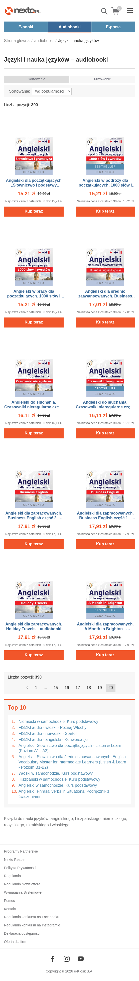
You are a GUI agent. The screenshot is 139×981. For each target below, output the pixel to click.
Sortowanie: (19, 91)
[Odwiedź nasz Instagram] (67, 959)
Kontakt (10, 909)
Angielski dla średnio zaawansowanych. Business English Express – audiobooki (105, 296)
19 (99, 688)
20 (110, 688)
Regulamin (12, 876)
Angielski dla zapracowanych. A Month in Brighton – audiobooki (105, 629)
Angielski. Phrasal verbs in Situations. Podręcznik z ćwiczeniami (64, 794)
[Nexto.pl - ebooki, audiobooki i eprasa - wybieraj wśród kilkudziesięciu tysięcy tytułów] (23, 10)
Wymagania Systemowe (23, 892)
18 (88, 688)
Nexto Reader (15, 860)
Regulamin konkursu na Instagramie (32, 925)
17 (78, 688)
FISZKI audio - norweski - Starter (48, 733)
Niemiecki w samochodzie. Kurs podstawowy (58, 721)
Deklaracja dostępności (22, 933)
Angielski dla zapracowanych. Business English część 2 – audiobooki (33, 518)
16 (67, 688)
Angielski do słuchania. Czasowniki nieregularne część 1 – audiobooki (105, 407)
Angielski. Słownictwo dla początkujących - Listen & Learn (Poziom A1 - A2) (70, 748)
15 (56, 688)
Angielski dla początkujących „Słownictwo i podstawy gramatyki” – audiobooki (34, 185)
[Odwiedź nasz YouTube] (81, 959)
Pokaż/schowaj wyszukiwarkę (104, 11)
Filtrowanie (102, 79)
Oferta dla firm (15, 942)
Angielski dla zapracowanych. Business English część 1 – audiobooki (105, 518)
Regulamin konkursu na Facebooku (31, 917)
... (45, 688)
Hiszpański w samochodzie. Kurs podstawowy (59, 779)
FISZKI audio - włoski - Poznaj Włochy (52, 727)
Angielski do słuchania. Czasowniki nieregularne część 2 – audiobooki (33, 407)
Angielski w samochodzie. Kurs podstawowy (58, 785)
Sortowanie (36, 79)
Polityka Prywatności (20, 868)
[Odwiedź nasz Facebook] (53, 959)
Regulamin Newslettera (22, 884)
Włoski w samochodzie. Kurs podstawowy (56, 773)
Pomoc (9, 901)
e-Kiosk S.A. (83, 971)
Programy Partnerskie (21, 851)
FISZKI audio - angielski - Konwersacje (53, 739)
